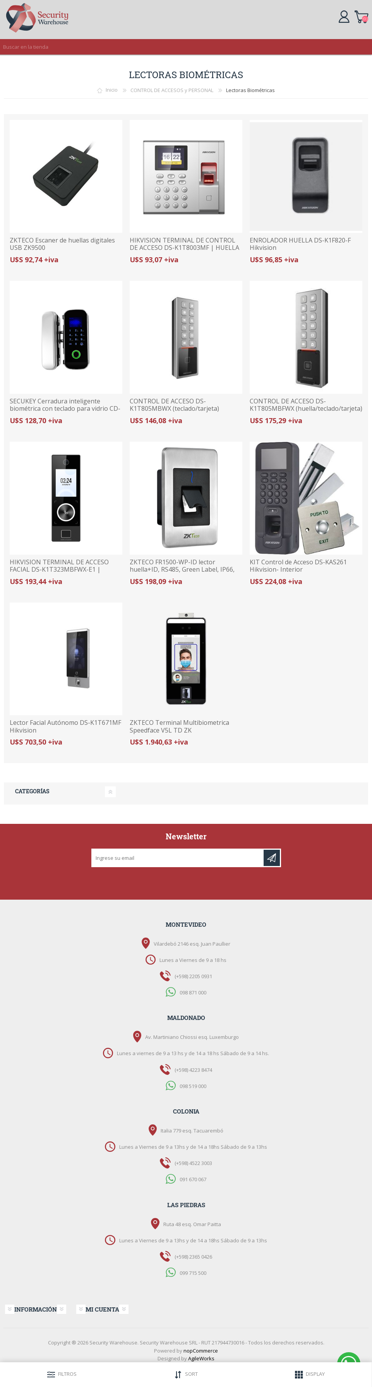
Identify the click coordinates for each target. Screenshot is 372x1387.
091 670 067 (193, 1179)
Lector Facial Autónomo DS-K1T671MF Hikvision (65, 726)
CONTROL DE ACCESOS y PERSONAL (171, 90)
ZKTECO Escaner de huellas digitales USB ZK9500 (62, 244)
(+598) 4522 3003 (193, 1163)
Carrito (361, 15)
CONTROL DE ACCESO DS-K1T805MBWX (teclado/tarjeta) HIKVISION (174, 409)
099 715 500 (193, 1272)
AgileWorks (201, 1358)
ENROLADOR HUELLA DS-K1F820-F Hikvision (300, 244)
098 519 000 (193, 1085)
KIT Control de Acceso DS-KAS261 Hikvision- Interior (298, 566)
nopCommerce (200, 1350)
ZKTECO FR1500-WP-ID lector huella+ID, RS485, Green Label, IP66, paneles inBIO (182, 570)
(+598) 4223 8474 (193, 1069)
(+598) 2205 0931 (193, 976)
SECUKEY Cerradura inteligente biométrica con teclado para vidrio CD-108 (65, 409)
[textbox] (178, 47)
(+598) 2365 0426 (193, 1256)
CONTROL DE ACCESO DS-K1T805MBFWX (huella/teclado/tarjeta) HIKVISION (306, 409)
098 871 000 (193, 992)
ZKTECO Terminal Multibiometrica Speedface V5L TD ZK (179, 726)
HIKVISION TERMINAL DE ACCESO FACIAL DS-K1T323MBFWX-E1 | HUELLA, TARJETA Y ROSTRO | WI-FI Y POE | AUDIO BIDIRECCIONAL (65, 573)
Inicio (112, 90)
